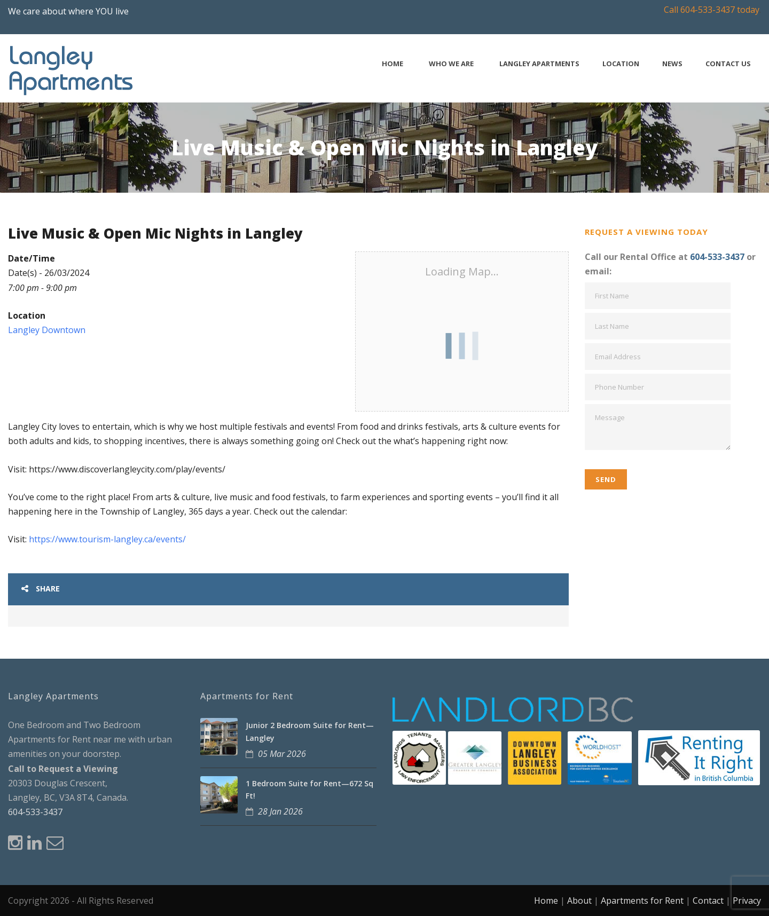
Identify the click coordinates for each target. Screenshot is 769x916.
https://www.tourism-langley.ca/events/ (107, 539)
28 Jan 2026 (280, 811)
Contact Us (728, 63)
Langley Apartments (539, 63)
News (672, 63)
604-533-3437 (717, 257)
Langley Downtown (46, 330)
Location (620, 63)
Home (392, 63)
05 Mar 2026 (282, 754)
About (579, 900)
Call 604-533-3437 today (711, 9)
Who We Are (451, 63)
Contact (708, 900)
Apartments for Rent (642, 900)
